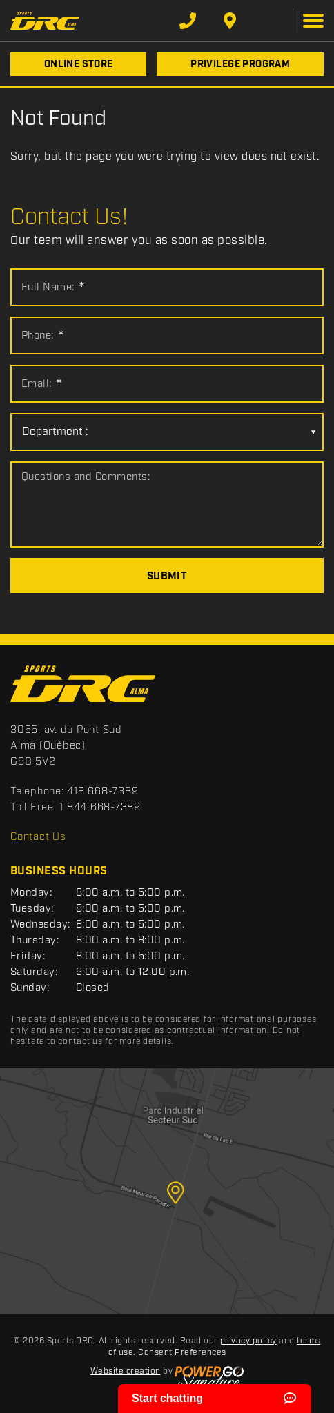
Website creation (125, 1371)
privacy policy (248, 1341)
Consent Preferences (182, 1352)
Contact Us (38, 837)
